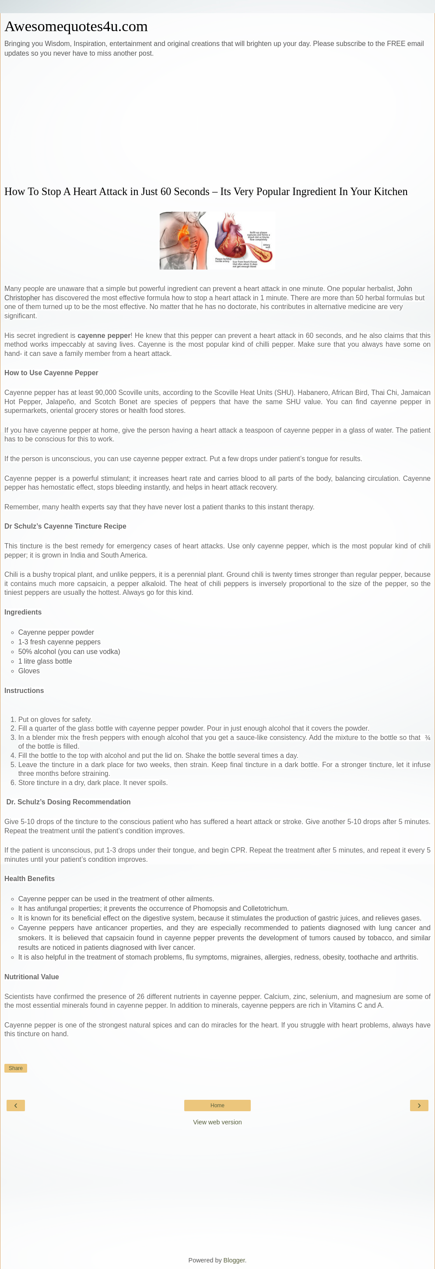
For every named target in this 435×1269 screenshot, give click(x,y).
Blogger (234, 1260)
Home (217, 1105)
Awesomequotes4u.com (76, 26)
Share (16, 1068)
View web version (217, 1122)
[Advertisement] (217, 122)
